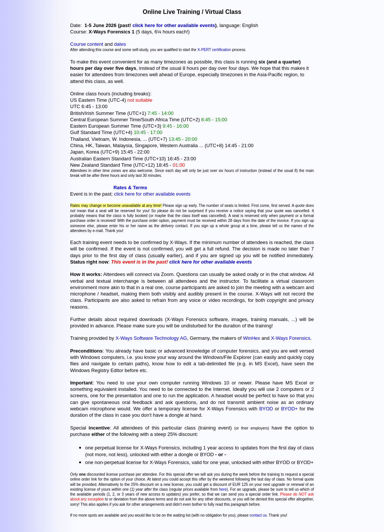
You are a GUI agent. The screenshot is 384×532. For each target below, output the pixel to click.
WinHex (251, 338)
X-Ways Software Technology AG (151, 338)
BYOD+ (289, 408)
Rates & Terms (130, 187)
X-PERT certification (214, 50)
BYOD (266, 408)
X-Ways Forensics (290, 338)
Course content (86, 44)
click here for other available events (173, 25)
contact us (258, 515)
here (222, 489)
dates (120, 44)
